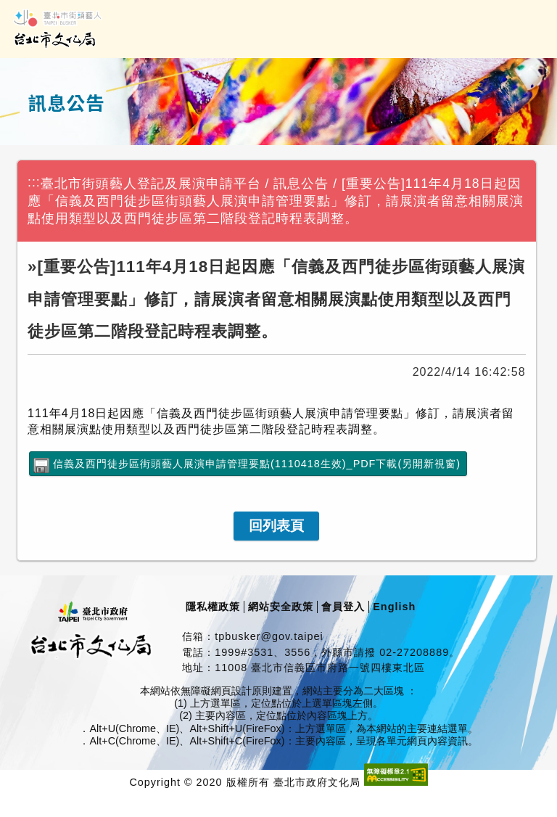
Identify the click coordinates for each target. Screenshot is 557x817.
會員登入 (343, 606)
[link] (276, 526)
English (394, 606)
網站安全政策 (280, 606)
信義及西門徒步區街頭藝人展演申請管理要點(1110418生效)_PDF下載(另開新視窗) (257, 463)
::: (34, 182)
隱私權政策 (213, 606)
